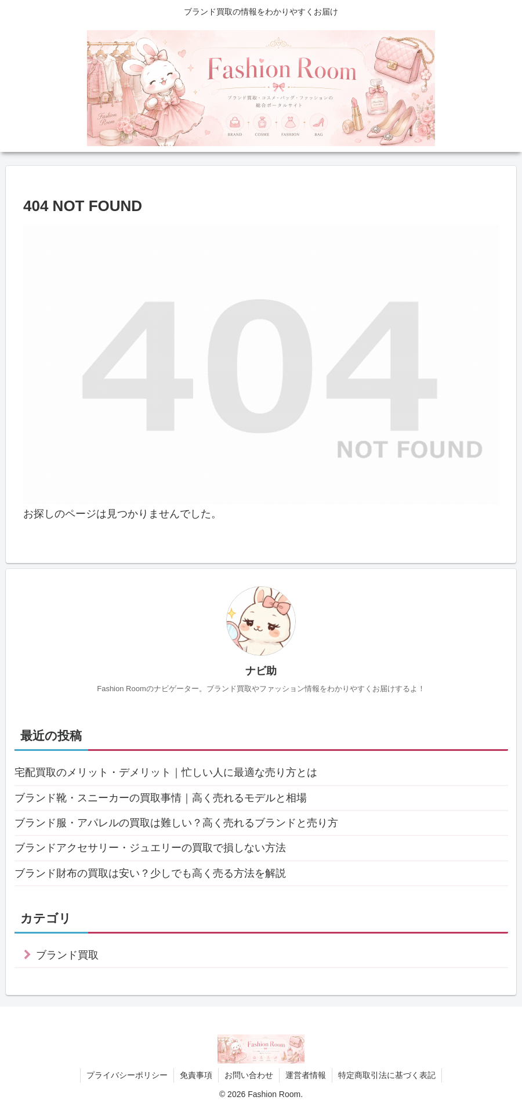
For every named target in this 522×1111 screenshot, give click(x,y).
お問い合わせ (248, 1075)
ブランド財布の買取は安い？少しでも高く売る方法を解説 (150, 873)
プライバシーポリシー (127, 1075)
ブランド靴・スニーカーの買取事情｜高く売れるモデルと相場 (160, 798)
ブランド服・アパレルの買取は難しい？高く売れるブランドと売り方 (176, 823)
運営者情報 (305, 1075)
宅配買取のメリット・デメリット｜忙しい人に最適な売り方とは (165, 772)
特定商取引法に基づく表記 (387, 1075)
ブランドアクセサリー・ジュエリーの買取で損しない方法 (150, 848)
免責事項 (196, 1075)
